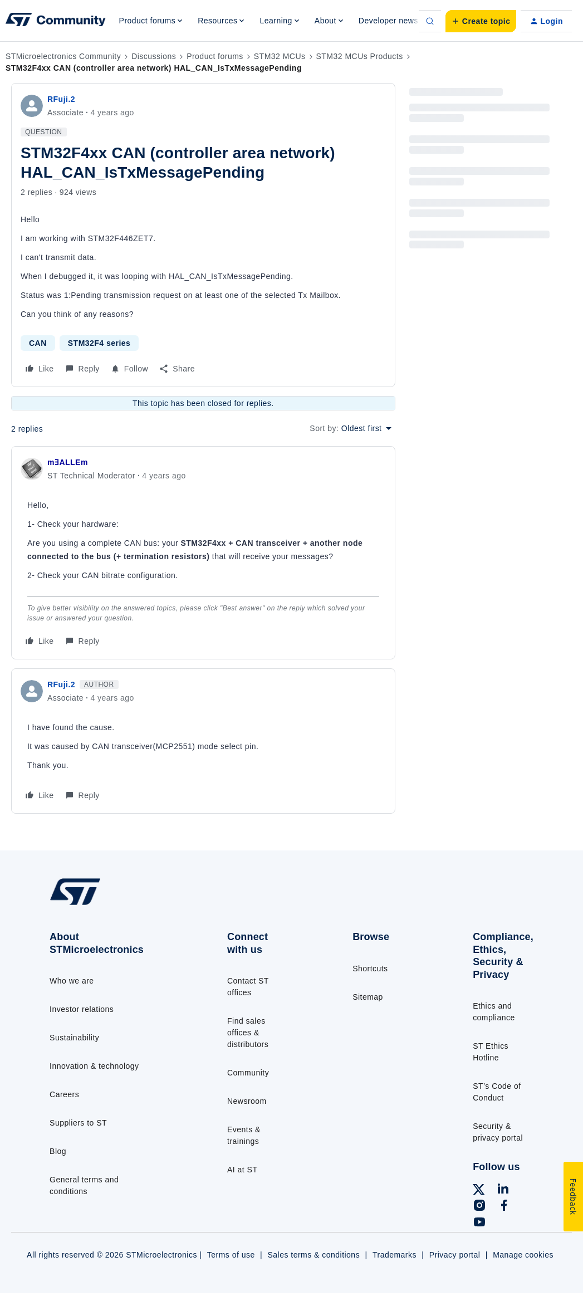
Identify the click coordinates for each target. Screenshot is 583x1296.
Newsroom (247, 1101)
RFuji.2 (61, 99)
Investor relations (82, 1009)
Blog (58, 1151)
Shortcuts (370, 968)
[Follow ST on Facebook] (504, 1207)
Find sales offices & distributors (247, 1032)
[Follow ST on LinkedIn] (502, 1190)
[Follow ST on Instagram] (479, 1207)
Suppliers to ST (78, 1122)
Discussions (153, 56)
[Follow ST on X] (479, 1191)
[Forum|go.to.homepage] (56, 21)
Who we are (72, 980)
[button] (480, 21)
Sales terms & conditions (314, 1254)
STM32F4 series (99, 343)
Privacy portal (455, 1254)
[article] (203, 553)
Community (248, 1072)
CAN (38, 343)
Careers (64, 1094)
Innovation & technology (94, 1066)
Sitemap (367, 996)
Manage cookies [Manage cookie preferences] (523, 1254)
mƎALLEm (67, 462)
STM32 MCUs (280, 56)
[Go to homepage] (102, 904)
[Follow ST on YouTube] (479, 1223)
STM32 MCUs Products (359, 56)
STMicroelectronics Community (63, 56)
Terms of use (231, 1254)
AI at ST (242, 1169)
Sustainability (74, 1037)
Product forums (215, 56)
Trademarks (395, 1254)
